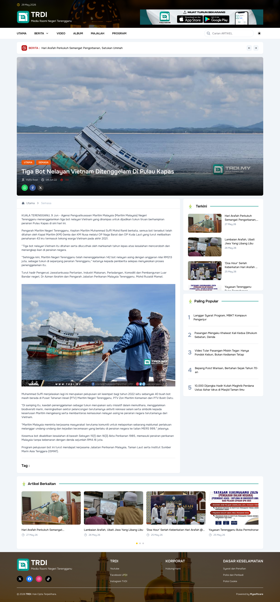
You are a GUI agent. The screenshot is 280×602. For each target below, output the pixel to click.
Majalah (97, 33)
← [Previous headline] (249, 48)
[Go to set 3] (143, 543)
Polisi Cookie (230, 581)
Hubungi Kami (173, 568)
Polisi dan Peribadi (233, 575)
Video (61, 33)
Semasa (43, 162)
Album (78, 33)
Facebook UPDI (118, 575)
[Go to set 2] (140, 543)
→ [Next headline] (256, 48)
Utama (21, 33)
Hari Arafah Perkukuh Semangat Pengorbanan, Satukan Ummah (82, 48)
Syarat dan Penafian (234, 568)
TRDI (28, 594)
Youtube (114, 568)
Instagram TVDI (118, 581)
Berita (41, 33)
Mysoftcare (256, 594)
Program (119, 33)
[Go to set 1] (137, 543)
